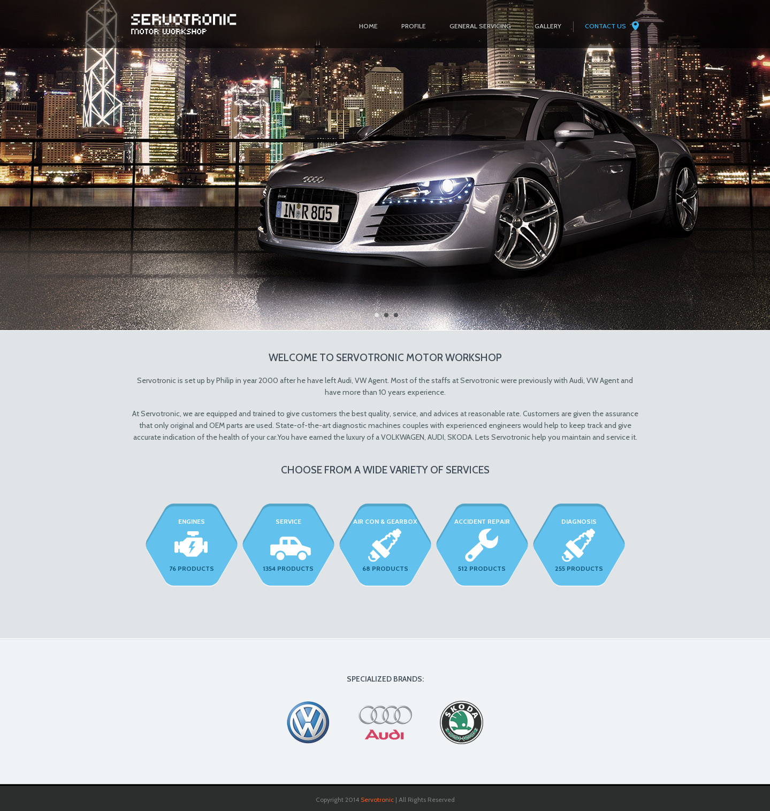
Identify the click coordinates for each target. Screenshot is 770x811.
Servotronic (377, 799)
